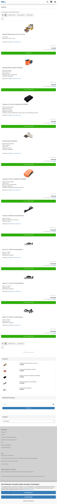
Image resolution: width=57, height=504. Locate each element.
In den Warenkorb (29, 89)
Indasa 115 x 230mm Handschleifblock (13, 283)
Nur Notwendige (28, 497)
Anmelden (28, 408)
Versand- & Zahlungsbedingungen (8, 437)
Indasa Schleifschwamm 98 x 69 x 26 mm (13, 34)
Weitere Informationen (28, 501)
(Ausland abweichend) (16, 41)
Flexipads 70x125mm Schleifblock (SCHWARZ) (15, 104)
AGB (2, 442)
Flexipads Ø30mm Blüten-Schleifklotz (12, 67)
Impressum (3, 432)
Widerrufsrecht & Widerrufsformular (9, 439)
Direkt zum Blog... (5, 464)
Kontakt (3, 434)
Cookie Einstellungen (5, 447)
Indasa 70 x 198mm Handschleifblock (12, 249)
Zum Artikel (28, 53)
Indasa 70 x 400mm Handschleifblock (12, 317)
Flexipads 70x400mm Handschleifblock (13, 215)
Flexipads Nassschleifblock (9, 141)
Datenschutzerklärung (29, 489)
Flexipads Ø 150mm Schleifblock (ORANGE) (14, 179)
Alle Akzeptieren (28, 492)
